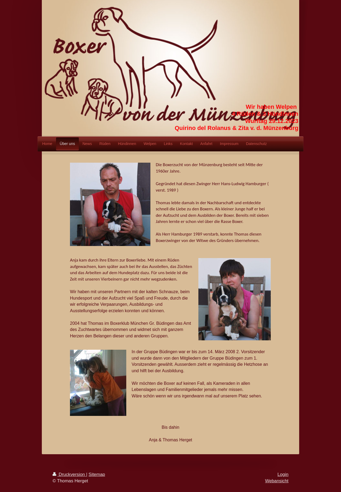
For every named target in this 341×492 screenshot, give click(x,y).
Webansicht (276, 480)
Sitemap (96, 474)
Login (282, 474)
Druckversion (69, 474)
